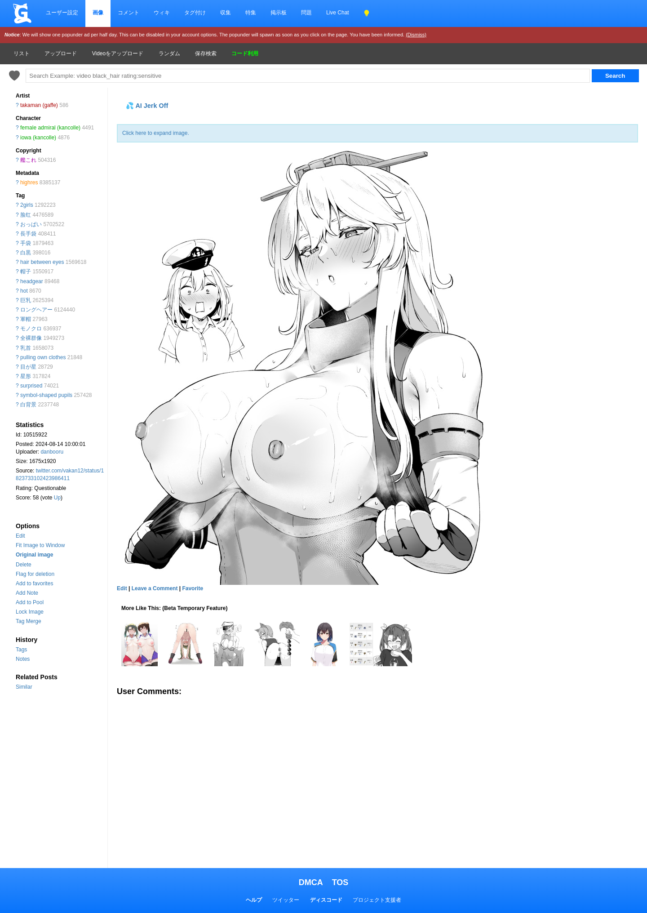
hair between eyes (42, 262)
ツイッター (285, 900)
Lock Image (30, 612)
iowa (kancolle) (38, 137)
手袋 (25, 243)
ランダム (169, 53)
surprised (31, 386)
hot (24, 291)
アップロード (60, 53)
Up (57, 497)
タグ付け (195, 12)
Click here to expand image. (155, 133)
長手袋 (28, 234)
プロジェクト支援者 (377, 900)
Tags (21, 649)
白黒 (25, 252)
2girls (26, 205)
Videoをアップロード (117, 53)
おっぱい (31, 224)
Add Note (27, 593)
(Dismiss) (416, 34)
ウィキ (162, 12)
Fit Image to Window (40, 545)
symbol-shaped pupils (46, 395)
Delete (23, 564)
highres (29, 182)
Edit (20, 536)
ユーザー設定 (62, 12)
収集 (225, 12)
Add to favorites (34, 583)
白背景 (28, 404)
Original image (34, 555)
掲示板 (278, 12)
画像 (98, 12)
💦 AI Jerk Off (147, 105)
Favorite (192, 588)
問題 (306, 12)
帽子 (25, 271)
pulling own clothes (43, 357)
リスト (21, 53)
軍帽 (25, 319)
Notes (23, 659)
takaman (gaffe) (39, 105)
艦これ (28, 160)
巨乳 (25, 300)
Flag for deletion (35, 574)
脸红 (25, 215)
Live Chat (337, 12)
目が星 (28, 367)
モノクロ (31, 328)
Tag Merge (28, 621)
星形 (25, 376)
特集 (250, 12)
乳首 (25, 348)
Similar (24, 687)
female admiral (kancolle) (50, 128)
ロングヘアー (36, 310)
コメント (128, 12)
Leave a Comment (155, 588)
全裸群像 (31, 338)
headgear (31, 281)
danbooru (51, 452)
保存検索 (206, 53)
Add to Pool (30, 602)
